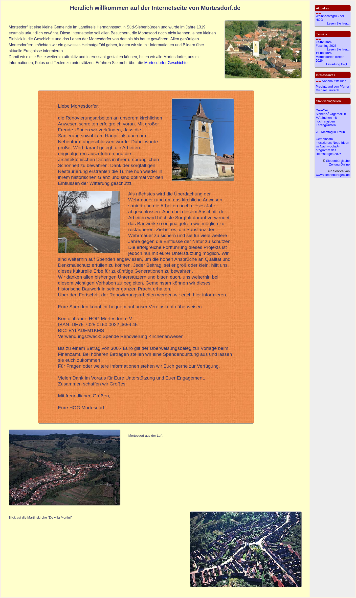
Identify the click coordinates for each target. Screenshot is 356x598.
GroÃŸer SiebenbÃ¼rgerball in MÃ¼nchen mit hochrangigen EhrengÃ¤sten (331, 117)
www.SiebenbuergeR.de (333, 175)
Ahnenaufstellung (334, 81)
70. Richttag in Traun (330, 132)
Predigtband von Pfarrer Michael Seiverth (332, 88)
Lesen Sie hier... (338, 23)
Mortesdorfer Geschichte (165, 63)
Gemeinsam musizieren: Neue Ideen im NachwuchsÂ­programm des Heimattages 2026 (332, 146)
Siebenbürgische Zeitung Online (338, 162)
